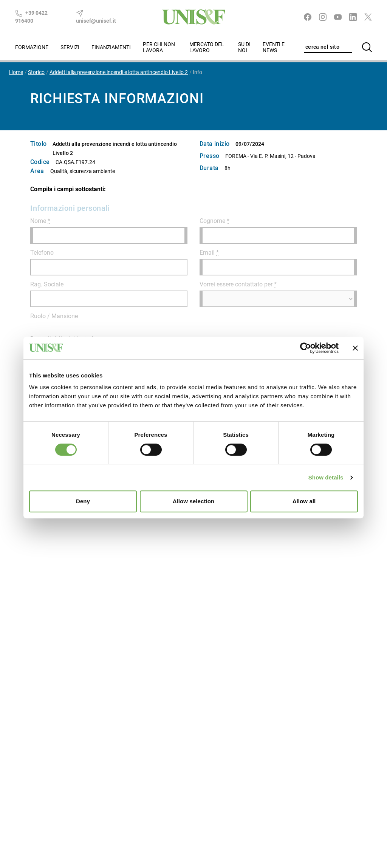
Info (197, 72)
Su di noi (244, 47)
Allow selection (194, 501)
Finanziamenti (111, 47)
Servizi (69, 47)
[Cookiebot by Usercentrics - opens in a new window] (305, 348)
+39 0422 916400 (31, 16)
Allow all (304, 501)
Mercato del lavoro (206, 47)
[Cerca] (367, 47)
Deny (83, 501)
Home (16, 72)
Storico (36, 72)
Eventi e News (274, 47)
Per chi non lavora (159, 47)
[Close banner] (355, 348)
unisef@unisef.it (96, 16)
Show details (326, 477)
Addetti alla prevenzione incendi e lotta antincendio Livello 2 (119, 72)
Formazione (31, 47)
